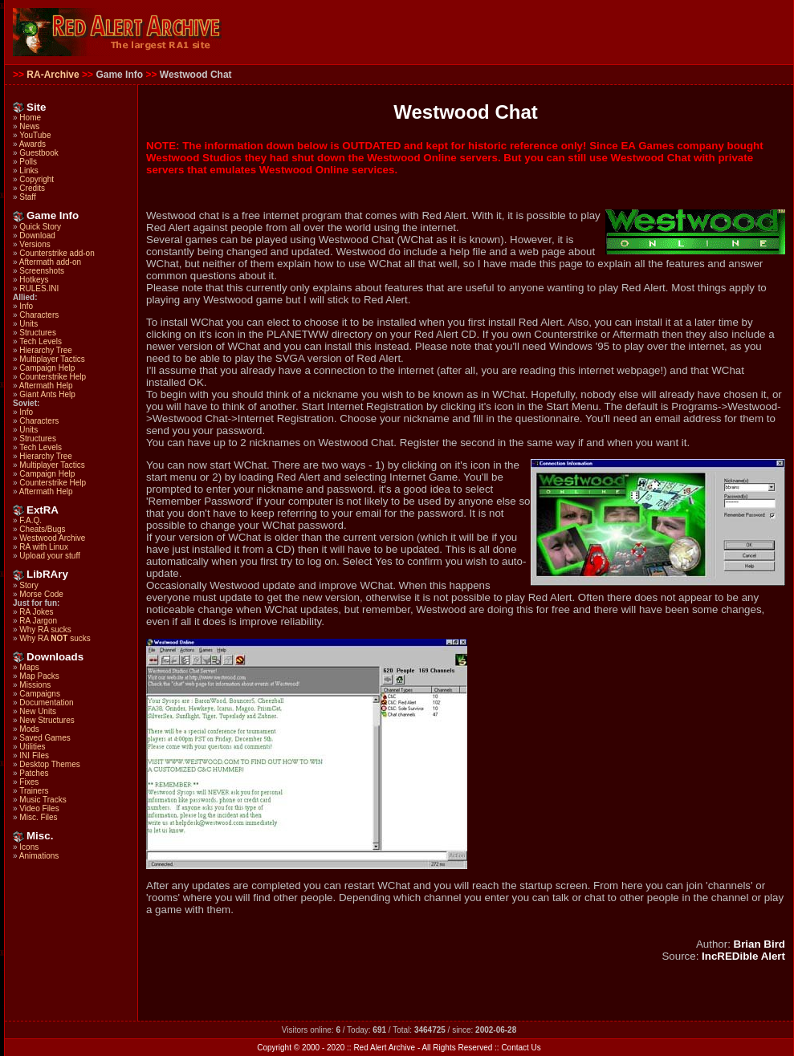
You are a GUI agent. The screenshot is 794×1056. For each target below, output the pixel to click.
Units (28, 323)
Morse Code (41, 594)
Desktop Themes (49, 764)
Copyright (36, 179)
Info (26, 306)
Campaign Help (47, 368)
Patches (33, 773)
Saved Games (44, 737)
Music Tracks (42, 799)
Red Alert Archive (384, 1047)
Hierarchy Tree (45, 350)
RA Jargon (38, 620)
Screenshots (41, 270)
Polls (28, 161)
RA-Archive (52, 74)
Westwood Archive (52, 538)
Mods (29, 729)
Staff (27, 197)
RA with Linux (43, 546)
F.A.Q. (30, 520)
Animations (39, 855)
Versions (34, 244)
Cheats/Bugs (42, 529)
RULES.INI (39, 288)
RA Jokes (36, 611)
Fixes (29, 782)
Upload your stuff (49, 555)
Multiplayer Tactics (52, 359)
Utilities (32, 746)
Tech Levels (40, 341)
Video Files (39, 808)
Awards (32, 144)
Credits (32, 188)
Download (37, 235)
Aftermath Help (46, 385)
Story (28, 585)
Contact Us (520, 1047)
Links (28, 170)
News (29, 126)
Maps (29, 667)
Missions (35, 684)
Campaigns (39, 693)
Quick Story (40, 226)
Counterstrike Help (52, 376)
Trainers (33, 790)
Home (30, 117)
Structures (37, 332)
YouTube (35, 135)
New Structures (46, 720)
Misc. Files (38, 817)
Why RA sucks (45, 629)
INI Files (34, 755)
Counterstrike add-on (56, 253)
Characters (39, 315)
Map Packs (39, 676)
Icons (29, 847)
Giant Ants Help (47, 394)
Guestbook (38, 152)
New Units (37, 711)
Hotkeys (33, 279)
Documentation (46, 702)
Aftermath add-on (50, 262)
